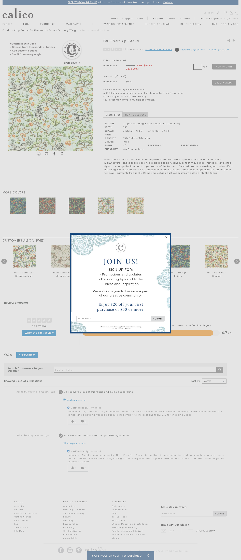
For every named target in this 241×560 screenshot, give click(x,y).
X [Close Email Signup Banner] (166, 238)
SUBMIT (158, 318)
